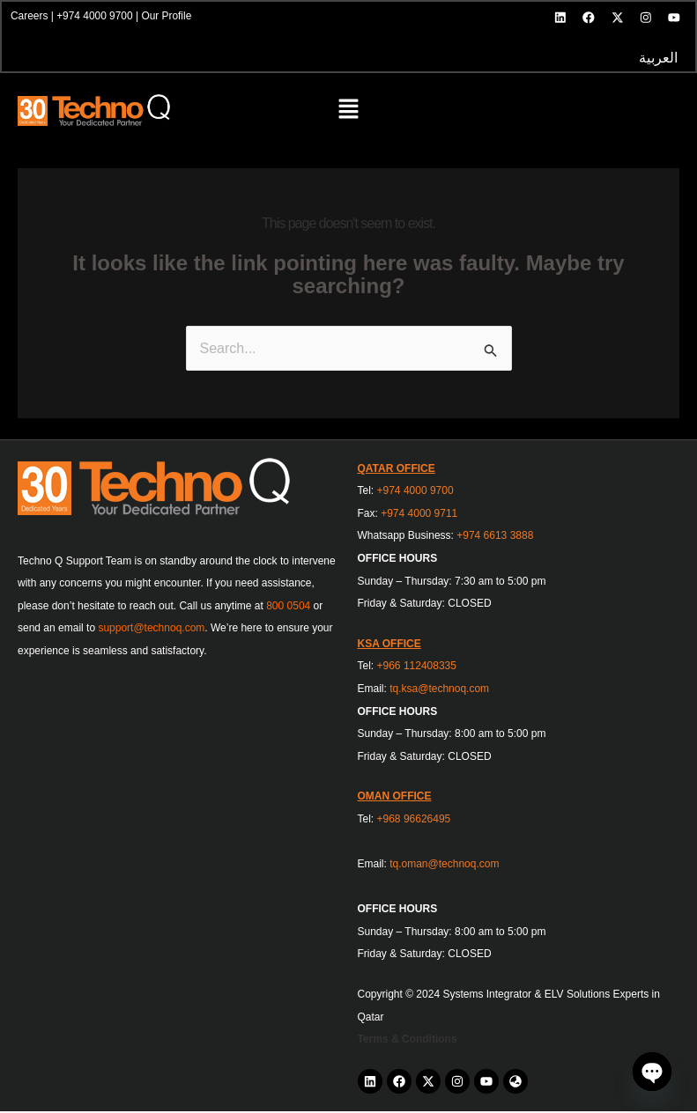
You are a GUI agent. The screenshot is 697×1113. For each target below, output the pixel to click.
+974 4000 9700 (95, 17)
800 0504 (288, 607)
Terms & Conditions (407, 1042)
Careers (30, 17)
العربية (657, 59)
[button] (349, 112)
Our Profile (168, 17)
